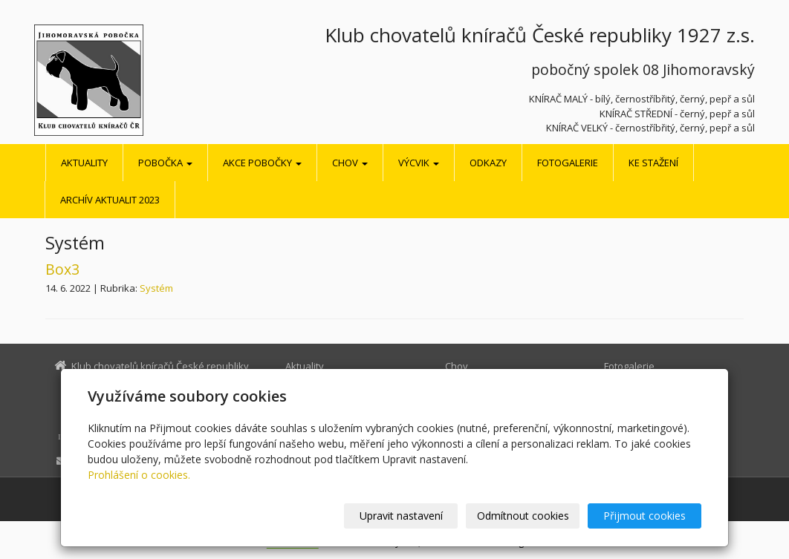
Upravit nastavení (401, 516)
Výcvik (418, 162)
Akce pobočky (262, 162)
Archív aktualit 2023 (110, 199)
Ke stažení (653, 162)
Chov (350, 162)
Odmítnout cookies (523, 516)
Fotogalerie (567, 162)
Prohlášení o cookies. (139, 475)
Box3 (62, 269)
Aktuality (84, 162)
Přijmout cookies (644, 516)
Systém (156, 288)
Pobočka (165, 162)
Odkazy (488, 162)
